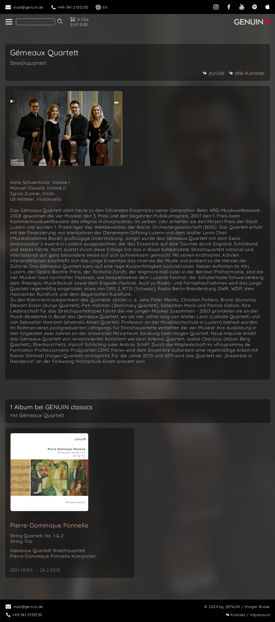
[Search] (35, 21)
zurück (214, 73)
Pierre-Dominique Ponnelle (49, 525)
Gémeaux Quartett (47, 550)
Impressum (247, 614)
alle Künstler (247, 73)
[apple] (267, 6)
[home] (8, 22)
